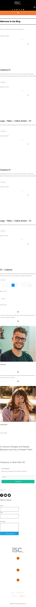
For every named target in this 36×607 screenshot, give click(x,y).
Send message (9, 533)
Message (2, 521)
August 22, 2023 (4, 36)
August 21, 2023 (4, 136)
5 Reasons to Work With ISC (18, 458)
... (0, 78)
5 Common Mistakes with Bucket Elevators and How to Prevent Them (18, 445)
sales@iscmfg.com (18, 584)
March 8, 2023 (4, 235)
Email (1, 512)
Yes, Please (18, 481)
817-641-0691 (18, 574)
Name (1, 505)
